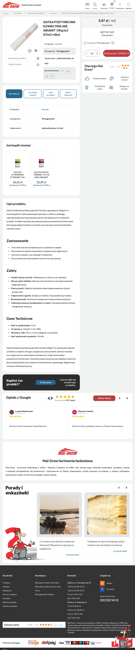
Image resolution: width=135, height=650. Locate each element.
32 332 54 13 (79, 591)
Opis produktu (51, 94)
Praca (37, 591)
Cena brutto (14, 186)
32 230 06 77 (79, 611)
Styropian (6, 599)
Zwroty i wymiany (10, 595)
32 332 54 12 (79, 587)
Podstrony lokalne (10, 607)
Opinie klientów (68, 94)
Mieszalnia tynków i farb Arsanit (48, 587)
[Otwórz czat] (129, 644)
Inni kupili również (33, 94)
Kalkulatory (7, 591)
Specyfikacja (14, 94)
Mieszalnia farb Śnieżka (44, 595)
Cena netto (107, 26)
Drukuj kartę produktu (24, 59)
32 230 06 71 (75, 607)
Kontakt (6, 587)
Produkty (6, 584)
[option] (24, 38)
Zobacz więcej (101, 399)
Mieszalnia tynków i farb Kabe (47, 584)
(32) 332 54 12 (109, 601)
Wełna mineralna (9, 603)
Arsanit (58, 45)
